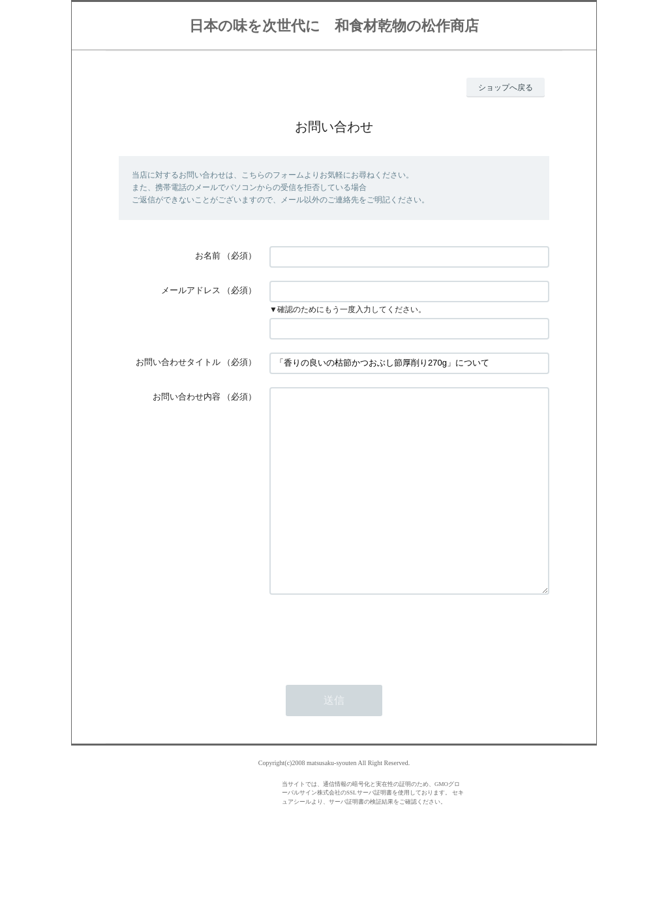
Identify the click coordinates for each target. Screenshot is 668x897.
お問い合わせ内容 (186, 396)
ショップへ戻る (505, 87)
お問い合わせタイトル (178, 362)
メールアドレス (190, 290)
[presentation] (368, 672)
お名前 (207, 255)
